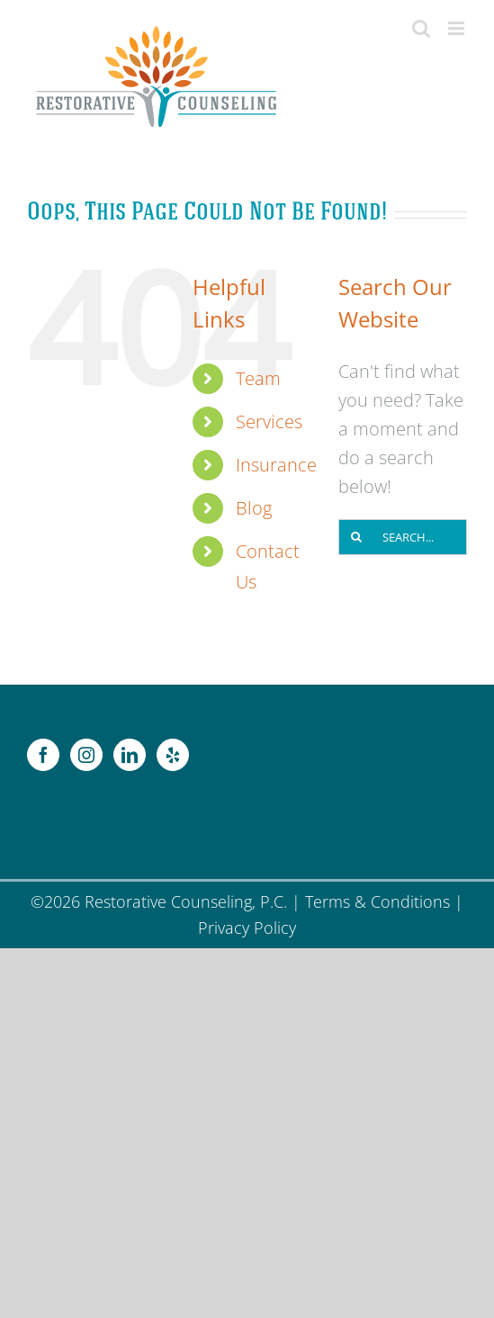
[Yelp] (173, 755)
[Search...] (402, 537)
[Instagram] (86, 755)
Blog (254, 508)
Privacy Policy (247, 927)
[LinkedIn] (129, 755)
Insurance (276, 465)
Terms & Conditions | (384, 901)
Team (258, 378)
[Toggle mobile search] (421, 28)
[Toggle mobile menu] (457, 28)
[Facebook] (43, 755)
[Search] (356, 537)
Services (269, 421)
